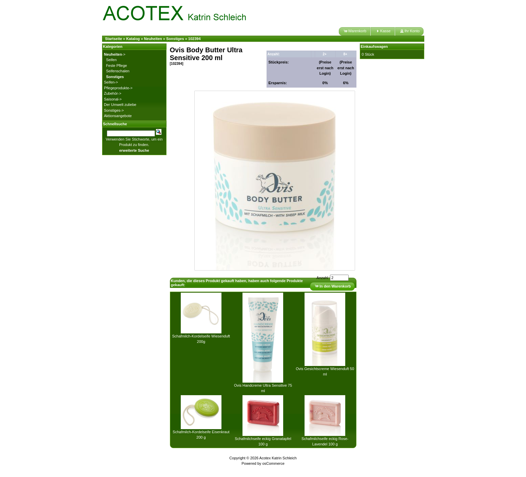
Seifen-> (111, 82)
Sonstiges (175, 39)
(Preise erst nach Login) (325, 67)
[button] (354, 31)
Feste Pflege (116, 65)
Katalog (133, 39)
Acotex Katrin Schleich (278, 458)
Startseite (113, 39)
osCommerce (273, 463)
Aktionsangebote (118, 116)
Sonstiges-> (114, 110)
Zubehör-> (112, 93)
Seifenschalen (118, 71)
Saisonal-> (113, 99)
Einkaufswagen (374, 46)
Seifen (111, 60)
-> (114, 54)
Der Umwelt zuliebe (120, 105)
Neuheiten (153, 39)
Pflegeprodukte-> (118, 88)
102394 (194, 39)
